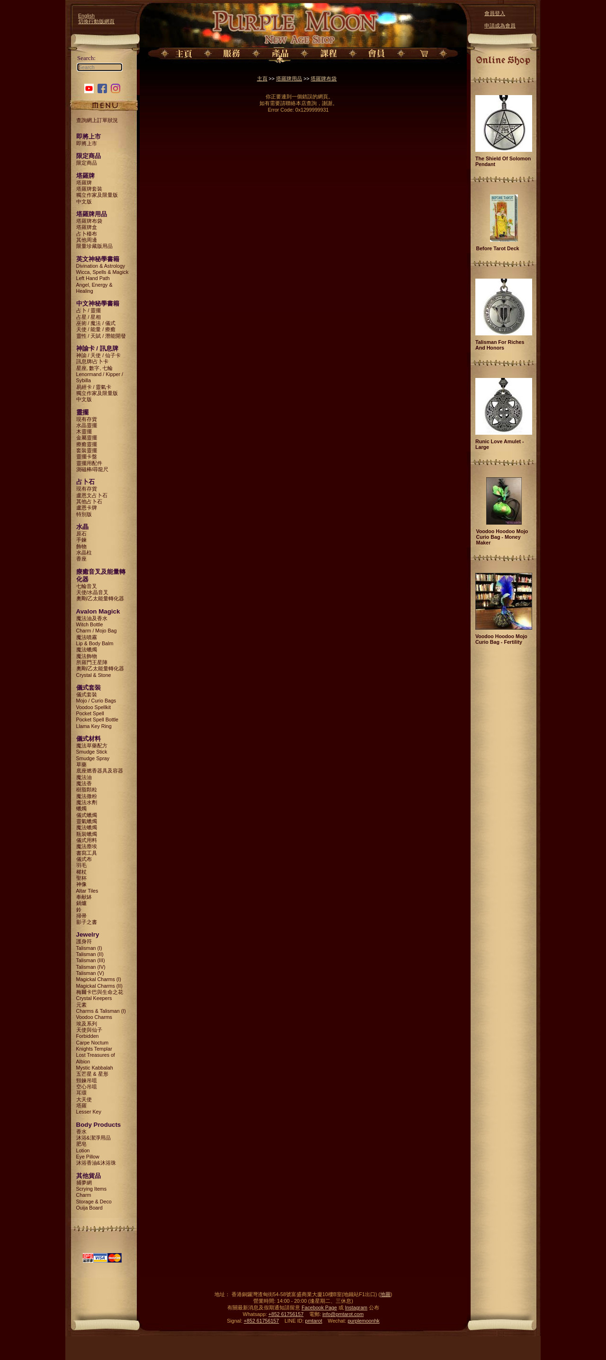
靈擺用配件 (89, 463)
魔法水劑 (86, 802)
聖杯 (81, 878)
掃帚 (81, 916)
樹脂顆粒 (86, 789)
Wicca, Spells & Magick (102, 272)
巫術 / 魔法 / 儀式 (96, 323)
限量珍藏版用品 (94, 246)
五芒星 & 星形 (92, 1074)
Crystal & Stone (93, 675)
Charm (83, 1195)
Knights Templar (94, 1049)
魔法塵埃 (86, 846)
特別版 (84, 514)
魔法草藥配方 (91, 745)
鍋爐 (81, 903)
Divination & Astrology (100, 266)
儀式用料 (86, 840)
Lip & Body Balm (95, 643)
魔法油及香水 (91, 618)
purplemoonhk (364, 1321)
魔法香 (84, 783)
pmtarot (313, 1321)
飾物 (81, 546)
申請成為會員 (500, 25)
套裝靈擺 (86, 450)
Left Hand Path (93, 278)
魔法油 (84, 777)
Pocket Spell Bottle (97, 719)
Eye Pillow (87, 1156)
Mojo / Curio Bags (96, 700)
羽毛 (81, 865)
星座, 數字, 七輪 (94, 368)
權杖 (81, 872)
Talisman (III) (90, 960)
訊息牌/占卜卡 (92, 361)
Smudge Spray (93, 758)
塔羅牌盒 (86, 227)
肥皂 (81, 1144)
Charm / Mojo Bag (96, 630)
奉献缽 (84, 897)
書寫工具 (86, 853)
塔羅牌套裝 (89, 189)
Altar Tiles (87, 891)
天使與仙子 (89, 1030)
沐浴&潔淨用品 (93, 1138)
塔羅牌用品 (289, 78)
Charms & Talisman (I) (101, 1011)
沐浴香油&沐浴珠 (96, 1163)
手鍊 (81, 540)
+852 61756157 (285, 1314)
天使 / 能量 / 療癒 (96, 329)
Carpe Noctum (92, 1042)
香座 (81, 559)
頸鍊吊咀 (86, 1080)
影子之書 (86, 922)
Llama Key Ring (94, 726)
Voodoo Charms (94, 1017)
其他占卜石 (89, 501)
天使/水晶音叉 (92, 592)
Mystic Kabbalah (94, 1067)
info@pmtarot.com (343, 1314)
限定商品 (86, 163)
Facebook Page (319, 1307)
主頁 (262, 78)
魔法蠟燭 (86, 649)
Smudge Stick (91, 752)
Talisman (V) (90, 973)
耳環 (81, 1093)
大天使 (84, 1099)
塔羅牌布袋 (89, 221)
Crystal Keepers (94, 998)
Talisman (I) (89, 948)
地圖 (385, 1294)
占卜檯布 (86, 234)
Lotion (83, 1150)
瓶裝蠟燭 (86, 834)
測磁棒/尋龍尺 (92, 469)
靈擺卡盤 (86, 456)
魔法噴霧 (86, 637)
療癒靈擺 (86, 444)
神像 (81, 884)
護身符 (84, 941)
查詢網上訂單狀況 (97, 120)
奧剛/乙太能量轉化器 (100, 598)
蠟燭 (81, 808)
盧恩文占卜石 (91, 495)
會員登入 (494, 13)
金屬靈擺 (86, 437)
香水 (81, 1131)
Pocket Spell (90, 713)
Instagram (356, 1307)
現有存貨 (86, 419)
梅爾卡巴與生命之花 (99, 992)
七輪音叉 (86, 586)
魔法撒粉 (86, 796)
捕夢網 (84, 1182)
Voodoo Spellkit (93, 707)
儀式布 (84, 859)
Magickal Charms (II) (99, 986)
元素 (81, 1005)
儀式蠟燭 (86, 815)
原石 (81, 533)
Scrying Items (91, 1189)
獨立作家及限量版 (97, 195)
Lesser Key (88, 1111)
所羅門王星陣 (91, 662)
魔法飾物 (86, 656)
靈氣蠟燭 (86, 821)
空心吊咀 (86, 1086)
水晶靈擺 (86, 425)
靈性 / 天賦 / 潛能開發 (101, 336)
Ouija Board (89, 1208)
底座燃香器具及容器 (99, 770)
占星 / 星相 (88, 317)
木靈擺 (84, 431)
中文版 (84, 201)
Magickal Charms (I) (98, 979)
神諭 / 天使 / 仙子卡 (98, 355)
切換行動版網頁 (96, 21)
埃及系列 (86, 1024)
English (86, 15)
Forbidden (87, 1036)
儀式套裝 (86, 694)
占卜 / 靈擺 (88, 310)
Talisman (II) (90, 954)
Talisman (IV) (91, 967)
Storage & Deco (94, 1201)
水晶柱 (84, 552)
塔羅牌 (84, 182)
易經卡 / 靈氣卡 (94, 387)
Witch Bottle (89, 624)
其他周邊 (86, 240)
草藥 (81, 764)
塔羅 (81, 1105)
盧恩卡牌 (86, 507)
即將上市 (86, 143)
